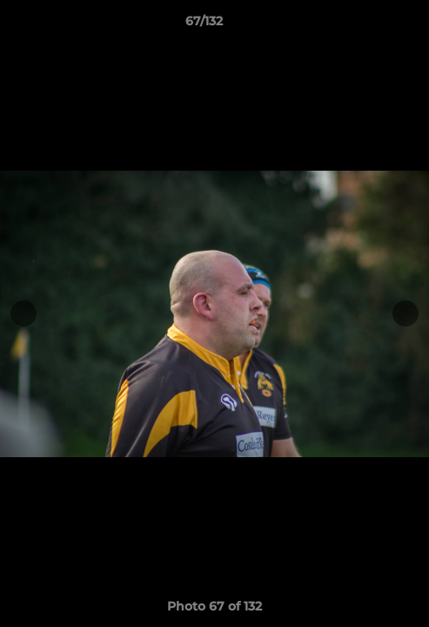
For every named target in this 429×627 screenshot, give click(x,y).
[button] (366, 25)
